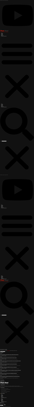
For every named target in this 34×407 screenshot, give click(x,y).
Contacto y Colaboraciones (4, 397)
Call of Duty (2, 35)
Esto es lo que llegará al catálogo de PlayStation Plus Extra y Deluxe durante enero (10, 376)
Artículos (2, 276)
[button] (17, 70)
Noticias (2, 33)
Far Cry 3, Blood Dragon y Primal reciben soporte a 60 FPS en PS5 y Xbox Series (9, 354)
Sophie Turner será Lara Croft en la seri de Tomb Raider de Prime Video (8, 373)
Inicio (1, 275)
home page (8, 350)
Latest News (1, 352)
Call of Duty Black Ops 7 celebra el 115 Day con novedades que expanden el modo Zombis (10, 370)
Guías (1, 396)
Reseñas (2, 34)
